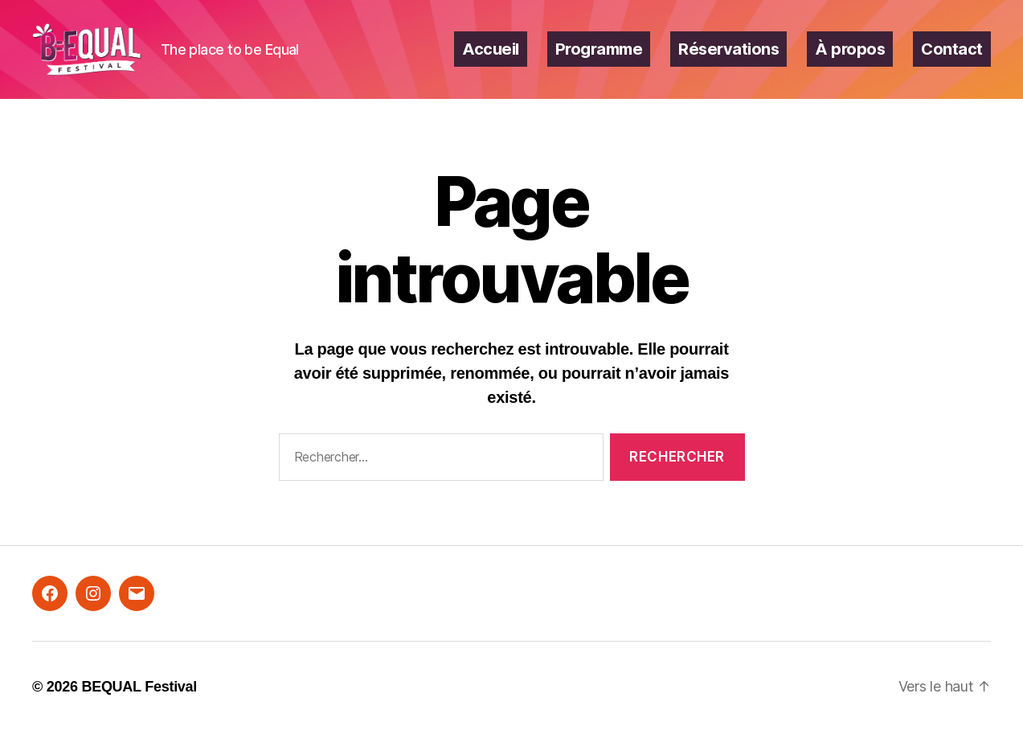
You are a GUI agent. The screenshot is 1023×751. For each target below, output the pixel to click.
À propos (850, 58)
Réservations (728, 58)
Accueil (490, 58)
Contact (952, 58)
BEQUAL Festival (139, 705)
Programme (599, 58)
